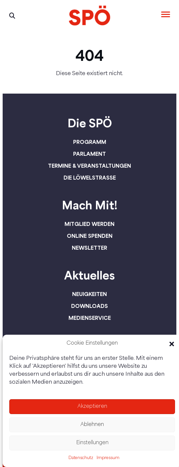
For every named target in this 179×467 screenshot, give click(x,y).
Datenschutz (80, 458)
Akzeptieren (92, 406)
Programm (89, 142)
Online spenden (89, 236)
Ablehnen (92, 424)
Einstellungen (92, 443)
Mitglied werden (89, 224)
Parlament (89, 153)
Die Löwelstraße (90, 177)
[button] (171, 344)
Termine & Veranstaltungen (89, 165)
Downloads (89, 306)
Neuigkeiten (89, 294)
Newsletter (89, 247)
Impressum (108, 458)
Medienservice (89, 318)
